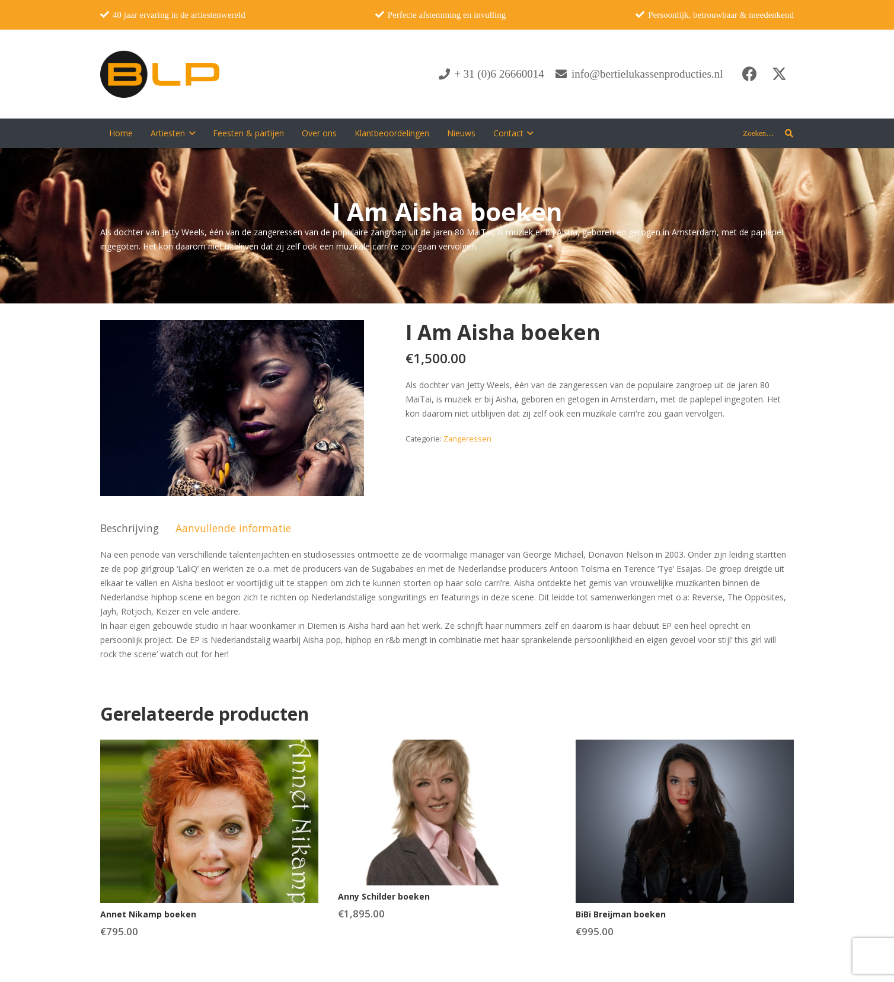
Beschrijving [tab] (129, 528)
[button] (190, 133)
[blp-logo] (159, 74)
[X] (779, 74)
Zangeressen (467, 439)
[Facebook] (749, 74)
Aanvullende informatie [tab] (233, 528)
